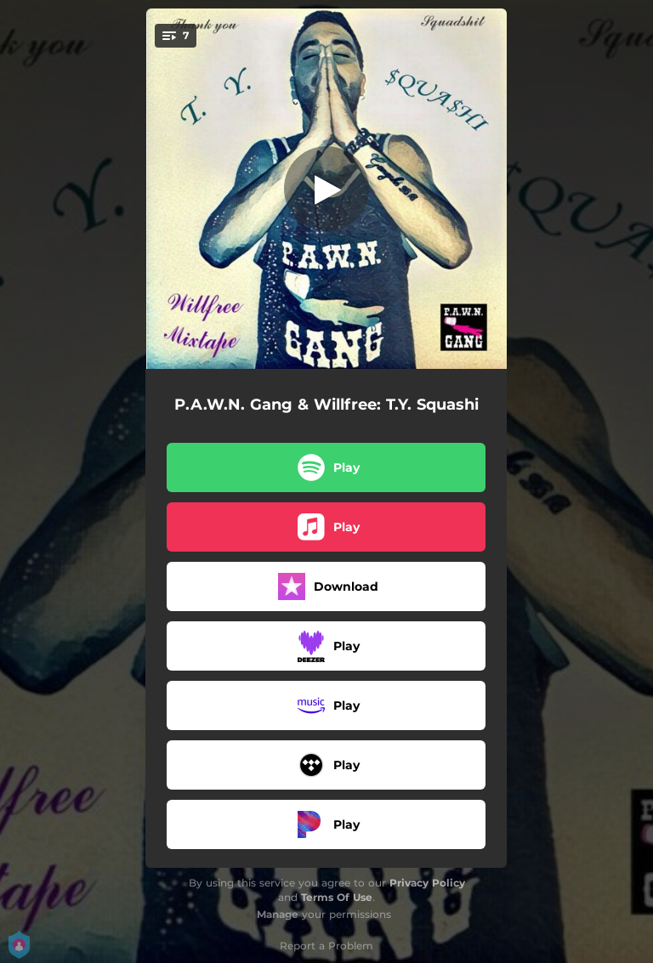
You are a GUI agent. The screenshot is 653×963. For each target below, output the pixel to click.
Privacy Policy (427, 882)
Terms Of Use (336, 897)
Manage (277, 914)
